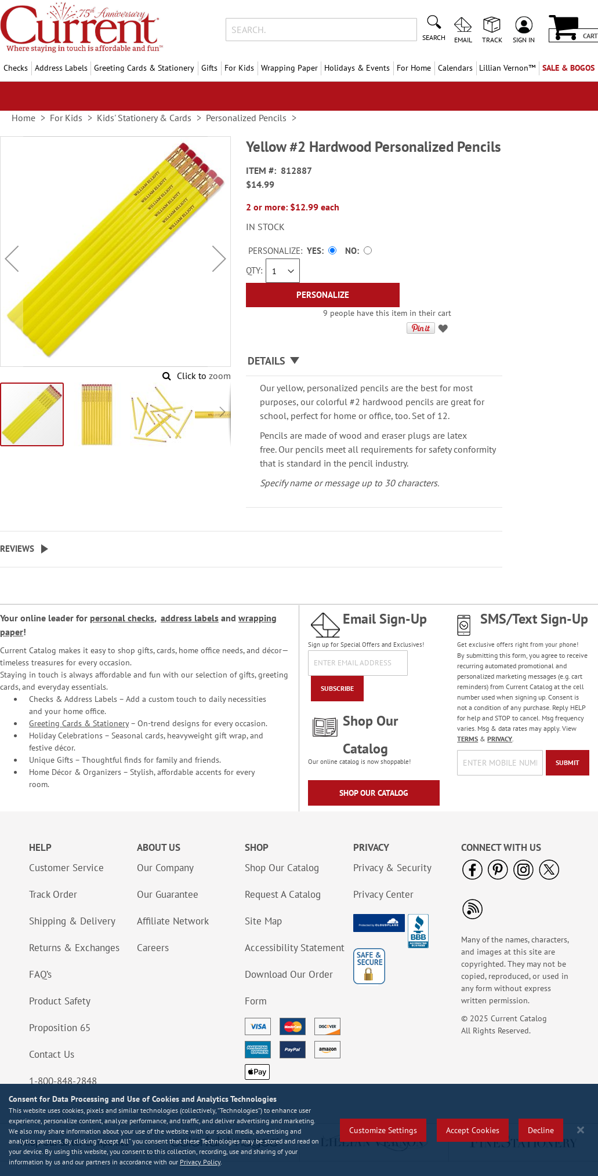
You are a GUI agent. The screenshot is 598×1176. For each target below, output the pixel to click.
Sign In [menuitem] (524, 39)
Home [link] (23, 117)
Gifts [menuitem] (209, 68)
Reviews (17, 548)
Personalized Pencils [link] (246, 117)
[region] (299, 1130)
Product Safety (59, 1001)
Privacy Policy (200, 1161)
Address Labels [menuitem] (61, 68)
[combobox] (321, 29)
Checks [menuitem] (15, 68)
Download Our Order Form (289, 987)
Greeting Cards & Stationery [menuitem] (144, 68)
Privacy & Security (392, 867)
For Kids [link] (66, 117)
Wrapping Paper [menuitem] (289, 68)
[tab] (374, 361)
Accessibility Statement (295, 947)
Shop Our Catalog (373, 793)
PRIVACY (499, 738)
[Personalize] (323, 295)
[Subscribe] (337, 688)
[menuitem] (507, 68)
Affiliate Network (173, 921)
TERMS (467, 738)
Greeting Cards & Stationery (79, 723)
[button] (11, 258)
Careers (153, 947)
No (351, 250)
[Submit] (567, 762)
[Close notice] (580, 1130)
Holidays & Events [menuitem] (357, 68)
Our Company (165, 867)
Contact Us (51, 1054)
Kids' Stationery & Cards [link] (144, 117)
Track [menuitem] (492, 39)
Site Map (263, 921)
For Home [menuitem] (414, 68)
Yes (314, 250)
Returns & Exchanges (74, 947)
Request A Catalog (283, 894)
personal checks (122, 618)
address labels (190, 618)
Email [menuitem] (463, 39)
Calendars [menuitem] (455, 68)
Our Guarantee (167, 894)
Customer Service (66, 867)
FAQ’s (40, 974)
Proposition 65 (59, 1027)
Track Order (53, 894)
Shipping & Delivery (72, 921)
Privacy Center (383, 894)
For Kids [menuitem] (239, 68)
